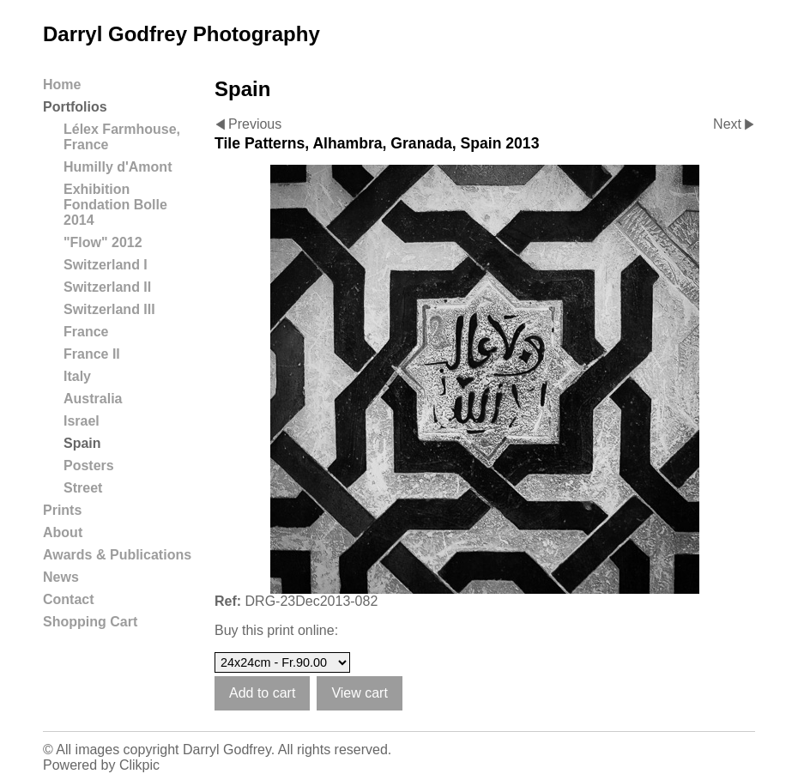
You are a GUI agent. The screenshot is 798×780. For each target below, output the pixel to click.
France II (91, 354)
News (61, 577)
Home (62, 84)
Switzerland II (107, 287)
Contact (68, 599)
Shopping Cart (90, 621)
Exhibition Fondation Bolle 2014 (115, 204)
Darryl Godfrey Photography (181, 33)
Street (82, 488)
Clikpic (139, 765)
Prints (62, 510)
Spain (82, 443)
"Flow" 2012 (102, 242)
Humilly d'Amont (117, 167)
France (85, 331)
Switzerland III (109, 309)
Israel (81, 421)
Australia (92, 398)
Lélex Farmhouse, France (121, 137)
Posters (88, 465)
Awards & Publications (117, 554)
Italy (77, 376)
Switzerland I (105, 264)
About (62, 532)
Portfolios (75, 107)
